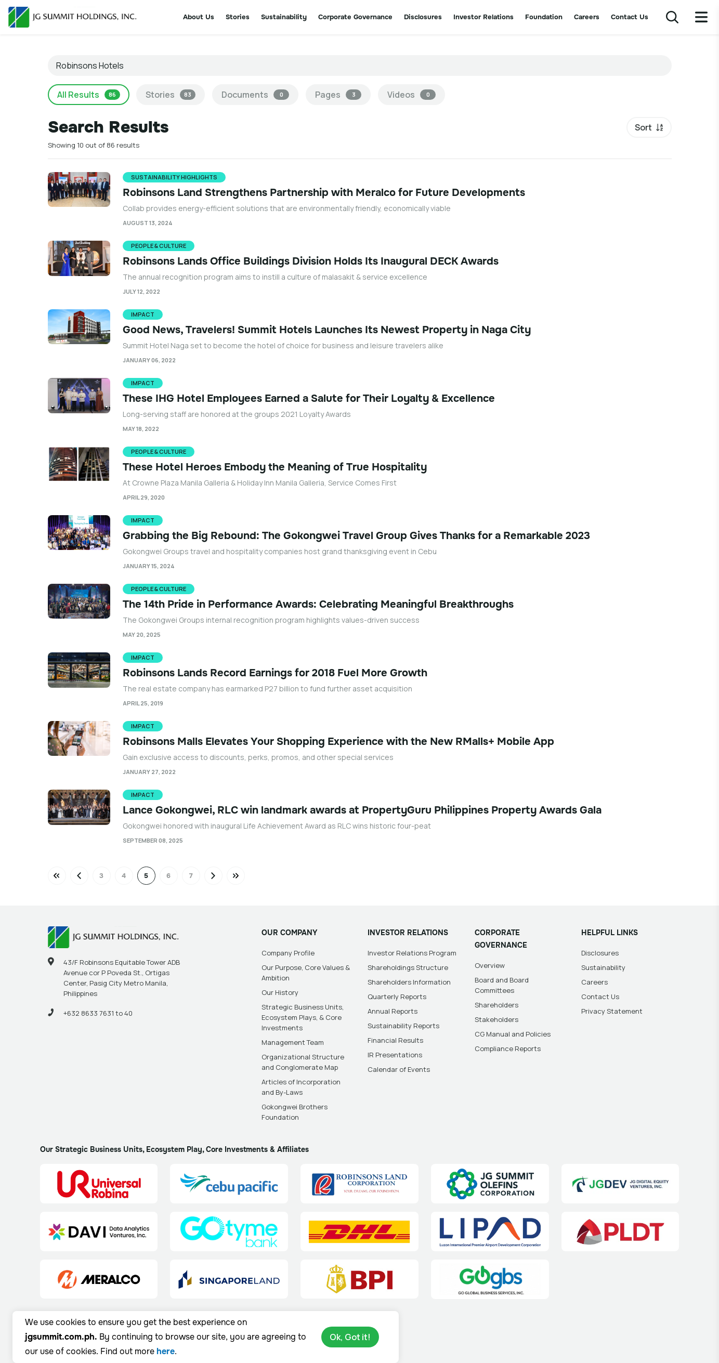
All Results (88, 94)
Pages (338, 94)
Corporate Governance (355, 16)
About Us (198, 16)
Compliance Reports (508, 1048)
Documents (255, 94)
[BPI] (359, 1279)
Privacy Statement (612, 1011)
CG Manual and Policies (513, 1034)
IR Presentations (395, 1054)
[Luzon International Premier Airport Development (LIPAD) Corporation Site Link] (490, 1231)
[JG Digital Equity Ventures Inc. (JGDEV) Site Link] (620, 1183)
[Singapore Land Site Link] (229, 1279)
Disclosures (423, 16)
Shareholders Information (409, 982)
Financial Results (395, 1040)
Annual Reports (392, 1011)
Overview (490, 965)
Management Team (293, 1042)
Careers (586, 16)
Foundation (544, 16)
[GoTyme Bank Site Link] (229, 1231)
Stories (238, 16)
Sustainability (284, 16)
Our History (280, 992)
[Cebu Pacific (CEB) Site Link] (229, 1183)
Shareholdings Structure (408, 967)
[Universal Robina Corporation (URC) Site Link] (99, 1183)
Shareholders (496, 1005)
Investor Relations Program (412, 953)
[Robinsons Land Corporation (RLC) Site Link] (359, 1183)
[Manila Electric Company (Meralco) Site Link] (99, 1279)
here (165, 1351)
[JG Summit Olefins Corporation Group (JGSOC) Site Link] (490, 1183)
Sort (643, 127)
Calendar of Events (399, 1069)
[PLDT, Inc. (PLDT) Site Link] (620, 1231)
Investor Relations (483, 16)
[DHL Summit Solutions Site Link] (359, 1231)
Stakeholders (496, 1019)
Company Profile (288, 953)
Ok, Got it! (350, 1337)
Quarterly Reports (397, 996)
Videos (411, 94)
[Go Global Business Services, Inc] (490, 1279)
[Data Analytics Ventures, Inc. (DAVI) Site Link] (99, 1231)
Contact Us (629, 16)
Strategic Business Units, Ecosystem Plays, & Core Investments (303, 1017)
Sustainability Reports (403, 1025)
